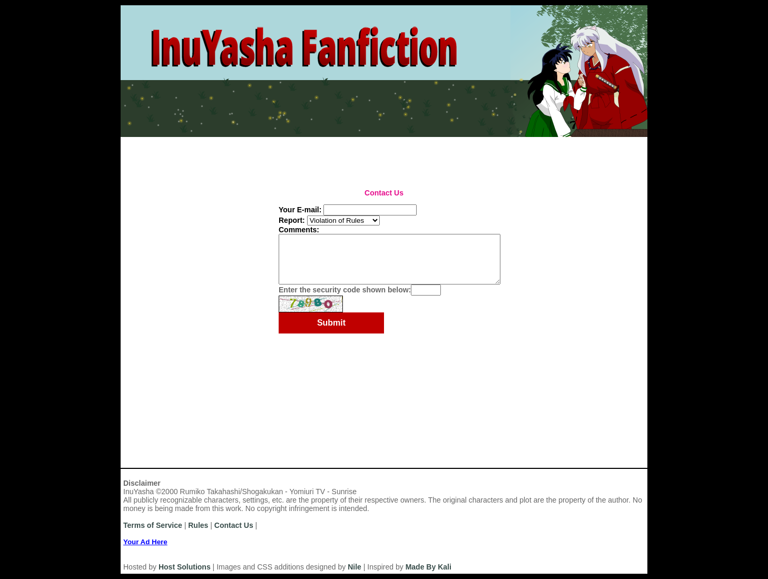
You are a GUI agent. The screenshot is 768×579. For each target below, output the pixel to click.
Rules (249, 141)
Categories (238, 156)
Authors (193, 156)
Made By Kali (428, 567)
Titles (277, 156)
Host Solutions (185, 567)
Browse (437, 156)
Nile (354, 567)
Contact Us (233, 525)
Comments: (299, 229)
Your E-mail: (300, 209)
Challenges (350, 156)
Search (473, 156)
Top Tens (397, 156)
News (282, 141)
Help (313, 141)
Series (309, 156)
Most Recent (146, 156)
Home (135, 141)
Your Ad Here (145, 542)
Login (215, 141)
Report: (292, 220)
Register (175, 141)
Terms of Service (152, 525)
